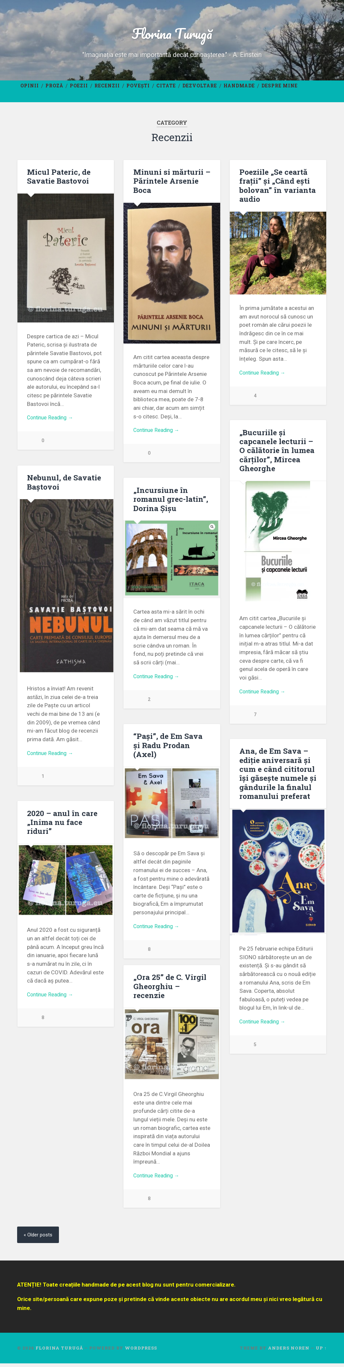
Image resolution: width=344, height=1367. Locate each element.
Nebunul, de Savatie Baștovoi (64, 485)
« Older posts (39, 1238)
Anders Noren (288, 1351)
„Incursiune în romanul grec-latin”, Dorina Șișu (170, 502)
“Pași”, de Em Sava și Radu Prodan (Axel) (171, 744)
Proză (54, 89)
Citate (166, 89)
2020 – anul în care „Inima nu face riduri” (62, 825)
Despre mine (279, 89)
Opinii (29, 89)
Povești (138, 89)
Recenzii (107, 89)
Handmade (239, 89)
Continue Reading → (52, 421)
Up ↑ (321, 1351)
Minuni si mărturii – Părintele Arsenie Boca (171, 184)
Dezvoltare (199, 89)
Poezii (79, 89)
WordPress (141, 1351)
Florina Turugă (172, 34)
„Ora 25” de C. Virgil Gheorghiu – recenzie (169, 989)
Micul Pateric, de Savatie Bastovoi (58, 179)
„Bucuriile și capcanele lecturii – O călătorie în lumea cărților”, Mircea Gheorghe (276, 453)
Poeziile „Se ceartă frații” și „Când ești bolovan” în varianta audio (277, 188)
